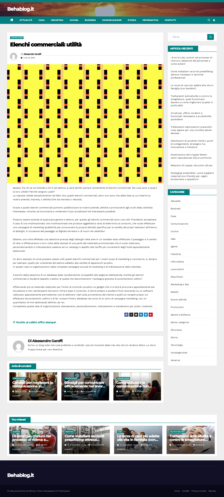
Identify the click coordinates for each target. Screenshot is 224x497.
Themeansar (63, 491)
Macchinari (177, 276)
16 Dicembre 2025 (24, 445)
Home (177, 491)
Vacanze (175, 360)
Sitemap (212, 491)
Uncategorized (179, 352)
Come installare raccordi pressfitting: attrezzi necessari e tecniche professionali (192, 74)
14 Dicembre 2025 (181, 445)
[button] (209, 20)
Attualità (26, 20)
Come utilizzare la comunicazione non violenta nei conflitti (132, 386)
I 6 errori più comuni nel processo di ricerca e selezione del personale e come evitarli (191, 60)
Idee (173, 239)
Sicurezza (176, 330)
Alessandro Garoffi (32, 54)
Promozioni (177, 307)
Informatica (150, 20)
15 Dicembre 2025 (76, 445)
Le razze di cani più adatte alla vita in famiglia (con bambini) (138, 439)
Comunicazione (112, 20)
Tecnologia (177, 345)
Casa (41, 20)
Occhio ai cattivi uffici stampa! (34, 322)
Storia (132, 20)
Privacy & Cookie (198, 491)
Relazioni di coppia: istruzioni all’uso (192, 165)
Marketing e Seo (180, 284)
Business (90, 20)
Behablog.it (20, 9)
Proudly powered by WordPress (21, 491)
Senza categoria (180, 322)
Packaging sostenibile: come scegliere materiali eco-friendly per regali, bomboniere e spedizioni (192, 176)
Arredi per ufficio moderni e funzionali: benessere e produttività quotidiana (191, 116)
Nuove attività (179, 299)
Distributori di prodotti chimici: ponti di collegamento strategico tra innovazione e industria (192, 143)
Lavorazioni (177, 269)
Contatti (170, 20)
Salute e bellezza (180, 314)
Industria (57, 20)
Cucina (74, 20)
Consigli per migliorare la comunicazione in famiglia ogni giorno (32, 386)
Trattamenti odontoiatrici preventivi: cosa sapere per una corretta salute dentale (191, 130)
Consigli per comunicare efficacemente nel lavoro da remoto (84, 386)
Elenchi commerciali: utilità (45, 44)
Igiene (174, 246)
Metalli (174, 292)
